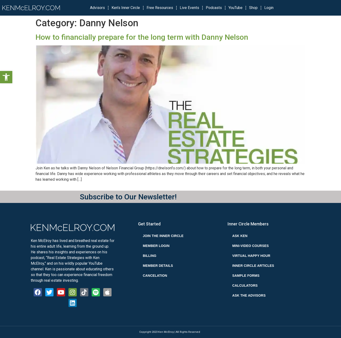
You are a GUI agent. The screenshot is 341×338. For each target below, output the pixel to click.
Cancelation (155, 275)
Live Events (189, 7)
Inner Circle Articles (253, 266)
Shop (253, 7)
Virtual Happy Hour (251, 256)
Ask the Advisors (249, 295)
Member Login (156, 246)
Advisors (97, 7)
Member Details (158, 266)
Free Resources (160, 7)
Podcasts (214, 7)
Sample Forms (246, 275)
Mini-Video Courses (250, 246)
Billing (149, 256)
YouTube (235, 7)
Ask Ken (239, 236)
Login (269, 7)
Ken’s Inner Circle (126, 7)
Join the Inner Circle (163, 236)
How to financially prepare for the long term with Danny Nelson (142, 37)
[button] (6, 77)
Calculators (245, 285)
